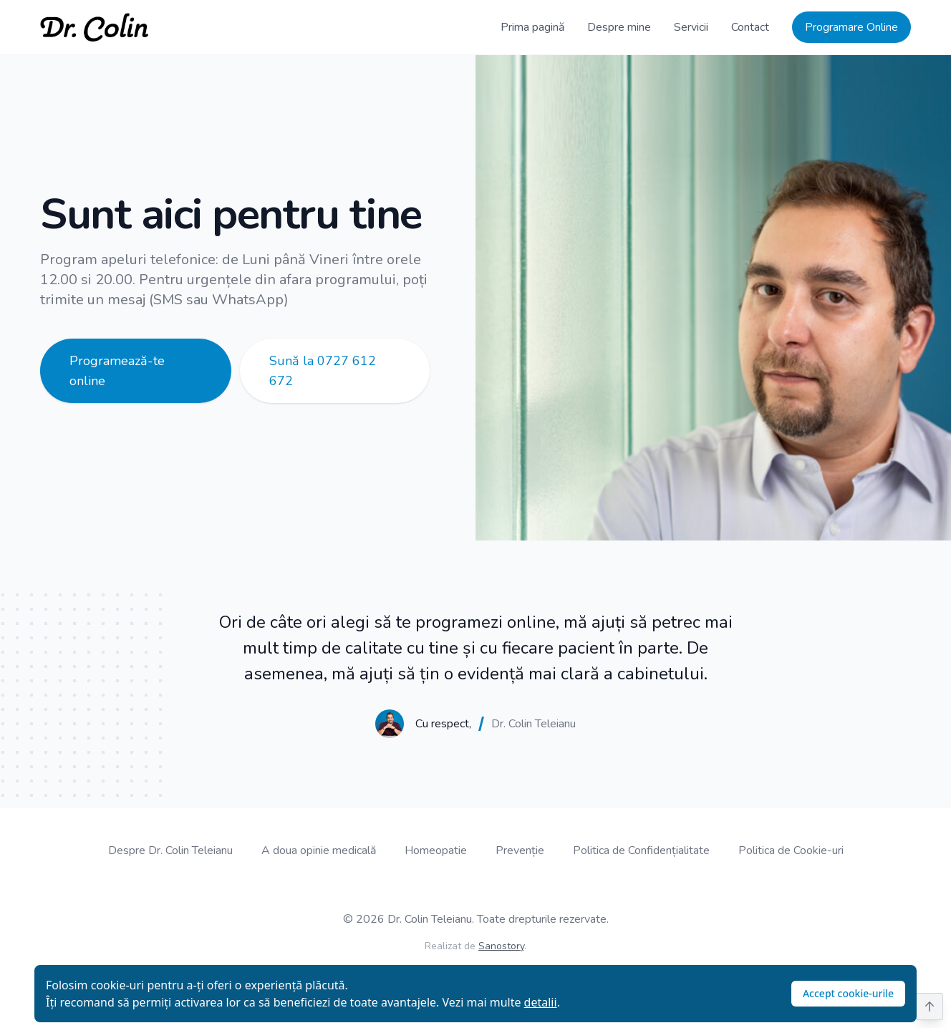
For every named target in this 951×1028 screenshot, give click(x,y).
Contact (750, 27)
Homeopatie (436, 850)
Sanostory (501, 946)
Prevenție (520, 850)
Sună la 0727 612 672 (322, 370)
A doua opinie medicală (318, 850)
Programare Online (851, 27)
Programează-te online (117, 370)
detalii (540, 1002)
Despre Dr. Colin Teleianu (170, 850)
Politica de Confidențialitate (641, 850)
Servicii (691, 27)
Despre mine (619, 27)
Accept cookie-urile (848, 993)
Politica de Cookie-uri (791, 850)
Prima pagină (532, 27)
